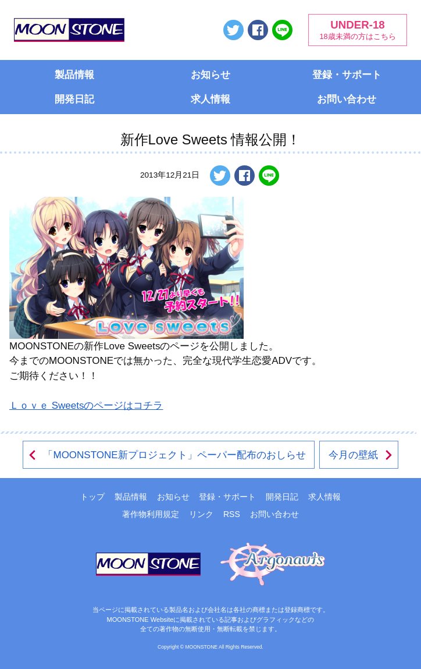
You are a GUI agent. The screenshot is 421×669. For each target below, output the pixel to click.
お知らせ (210, 74)
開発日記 (74, 99)
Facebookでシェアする (258, 30)
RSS (231, 514)
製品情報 (74, 74)
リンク (201, 514)
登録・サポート (346, 74)
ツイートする (233, 30)
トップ (92, 496)
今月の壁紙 (361, 455)
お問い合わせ (346, 99)
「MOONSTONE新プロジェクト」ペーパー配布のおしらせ (166, 455)
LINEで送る (282, 30)
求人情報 (210, 99)
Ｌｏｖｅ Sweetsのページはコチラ (86, 405)
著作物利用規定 (150, 514)
